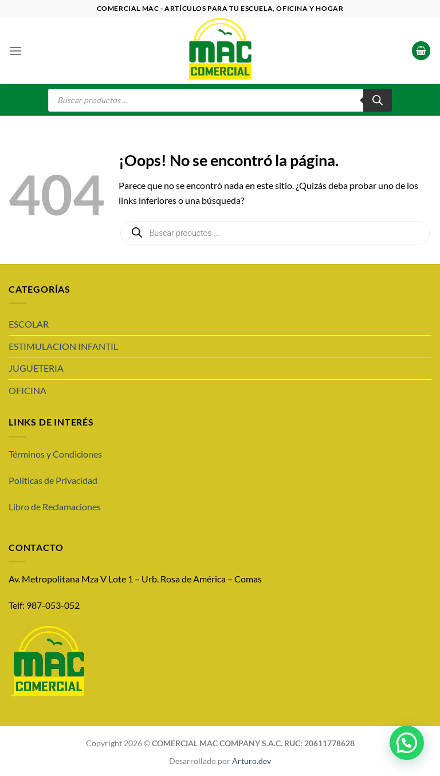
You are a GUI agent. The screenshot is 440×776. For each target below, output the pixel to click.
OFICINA (27, 390)
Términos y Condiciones (55, 453)
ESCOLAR (29, 323)
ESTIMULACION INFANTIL (63, 346)
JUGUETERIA (36, 368)
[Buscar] (377, 100)
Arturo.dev (251, 761)
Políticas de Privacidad (53, 480)
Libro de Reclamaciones (55, 506)
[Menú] (15, 51)
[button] (407, 743)
